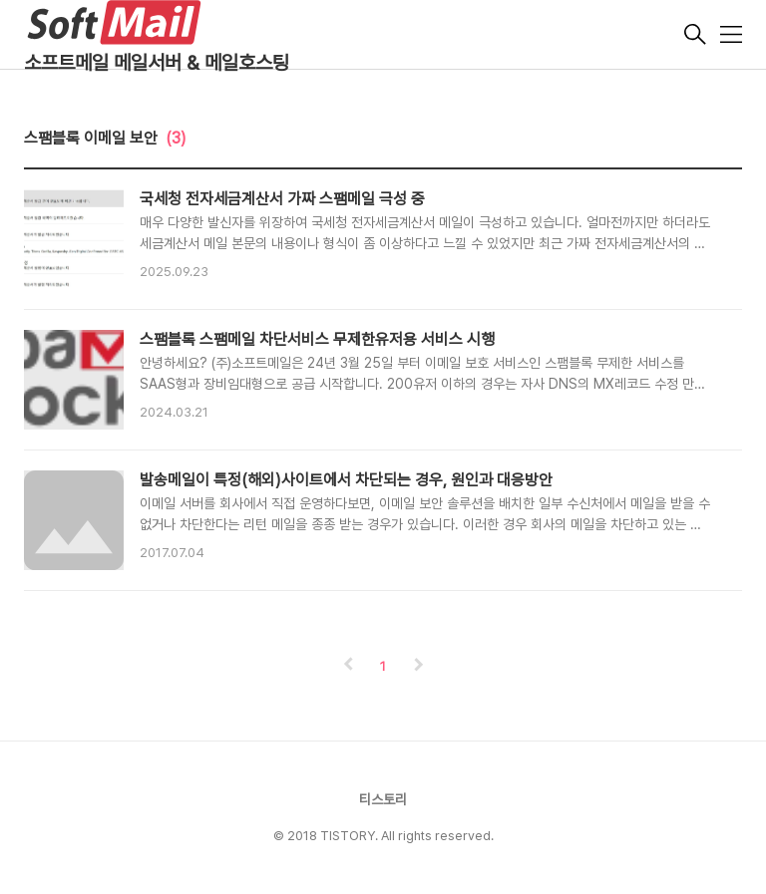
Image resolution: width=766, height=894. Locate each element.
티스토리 (383, 799)
